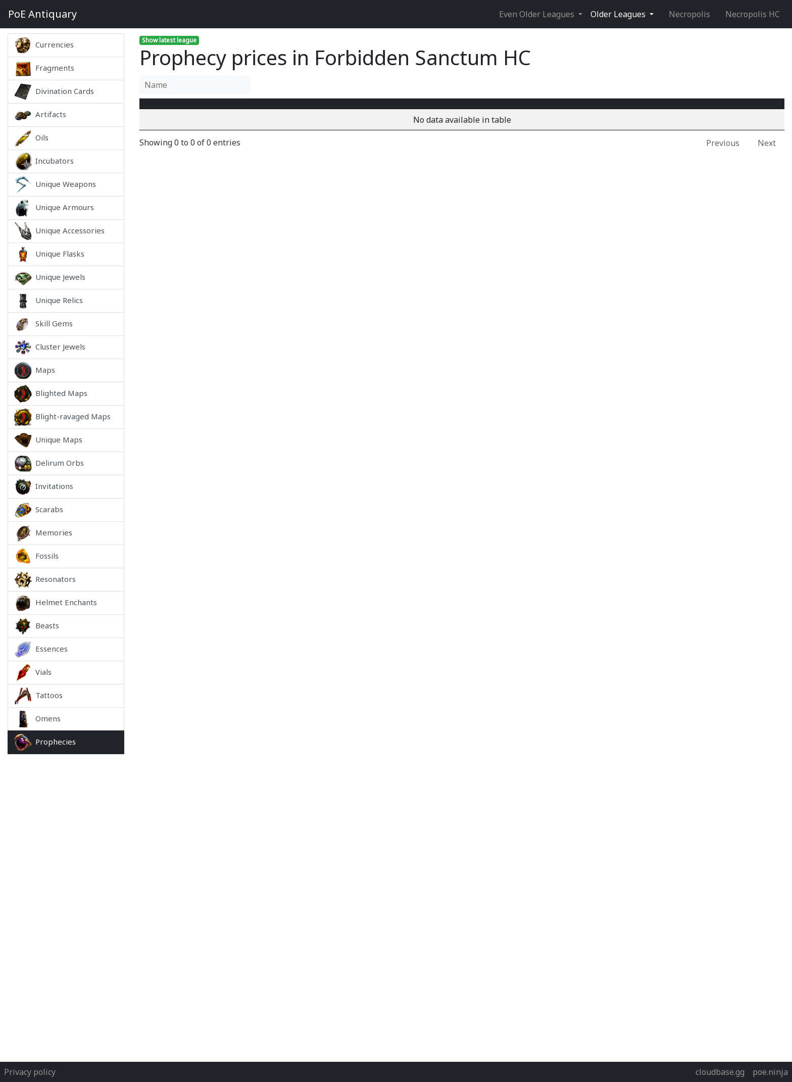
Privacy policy (30, 1071)
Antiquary (42, 14)
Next (767, 155)
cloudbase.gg (720, 1071)
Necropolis (689, 14)
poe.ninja (770, 1071)
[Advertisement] (66, 905)
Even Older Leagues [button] (537, 14)
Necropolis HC (752, 14)
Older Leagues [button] (619, 14)
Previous (722, 155)
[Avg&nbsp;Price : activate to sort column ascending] (563, 109)
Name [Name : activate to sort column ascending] (250, 109)
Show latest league (169, 40)
